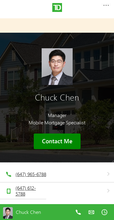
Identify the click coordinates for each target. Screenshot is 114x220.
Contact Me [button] (57, 141)
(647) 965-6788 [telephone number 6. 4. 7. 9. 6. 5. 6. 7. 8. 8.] (31, 174)
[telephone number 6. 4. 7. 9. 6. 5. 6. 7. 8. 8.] (78, 216)
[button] (106, 7)
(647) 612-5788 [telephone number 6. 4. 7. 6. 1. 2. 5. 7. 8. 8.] (26, 190)
